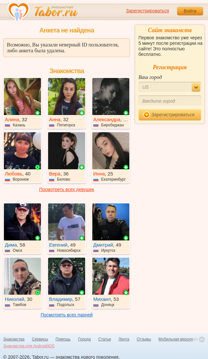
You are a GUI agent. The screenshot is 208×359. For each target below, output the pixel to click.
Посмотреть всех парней (67, 314)
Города (84, 339)
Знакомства (13, 339)
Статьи (104, 339)
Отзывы (144, 339)
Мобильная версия (176, 339)
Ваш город (150, 77)
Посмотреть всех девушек (66, 189)
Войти (190, 11)
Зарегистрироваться (147, 10)
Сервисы (40, 339)
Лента (123, 339)
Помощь (63, 339)
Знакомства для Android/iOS (28, 346)
